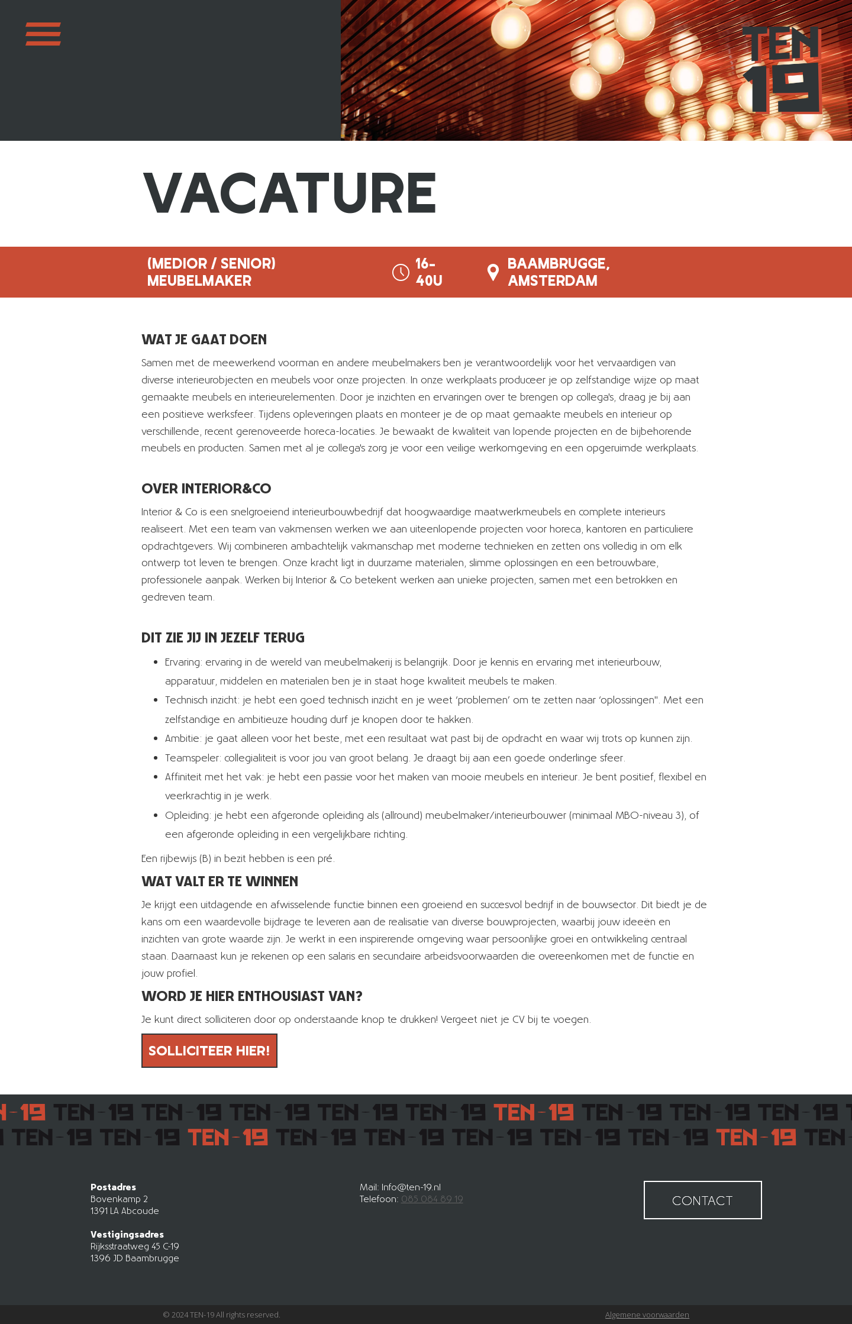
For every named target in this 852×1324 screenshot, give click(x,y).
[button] (43, 70)
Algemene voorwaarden (647, 1314)
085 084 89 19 (432, 1198)
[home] (782, 70)
